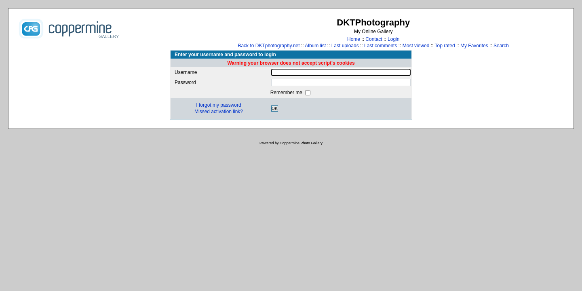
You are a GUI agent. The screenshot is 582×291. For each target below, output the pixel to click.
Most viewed (416, 45)
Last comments (380, 45)
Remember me (287, 92)
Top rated (445, 45)
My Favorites (474, 45)
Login (393, 39)
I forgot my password (218, 105)
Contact (373, 39)
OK (275, 108)
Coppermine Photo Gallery (301, 143)
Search (501, 45)
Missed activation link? (218, 111)
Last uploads (345, 45)
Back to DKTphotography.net (268, 45)
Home (353, 39)
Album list (315, 45)
